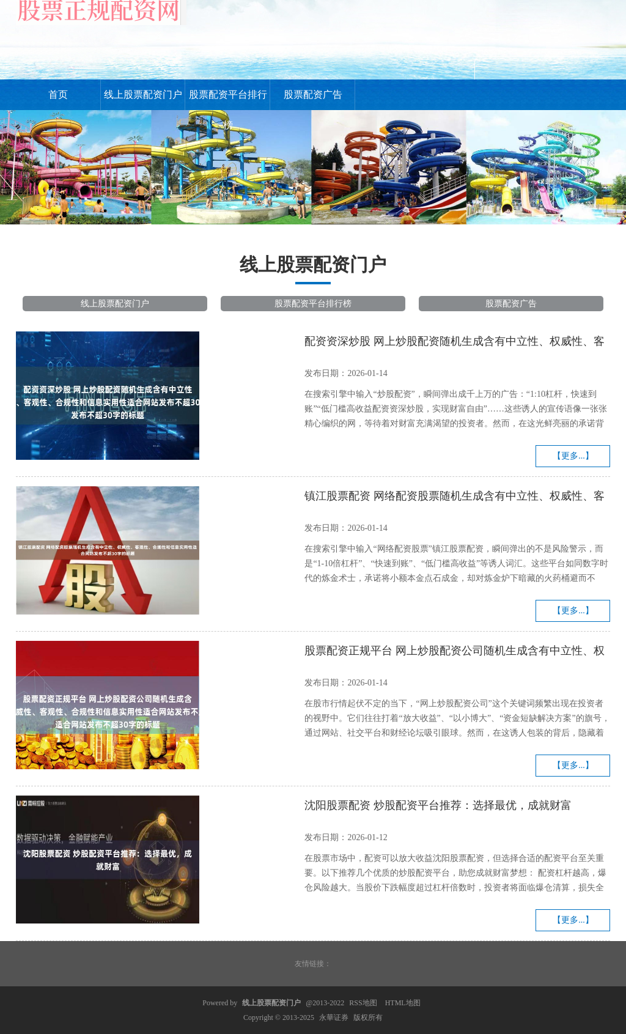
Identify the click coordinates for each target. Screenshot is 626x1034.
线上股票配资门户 (143, 94)
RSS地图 (363, 1003)
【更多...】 (573, 455)
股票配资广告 (313, 94)
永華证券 (333, 1017)
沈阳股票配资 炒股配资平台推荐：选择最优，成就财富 (438, 805)
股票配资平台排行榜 (228, 99)
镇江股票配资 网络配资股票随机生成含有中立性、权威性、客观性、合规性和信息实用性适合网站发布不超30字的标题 (454, 498)
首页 (58, 94)
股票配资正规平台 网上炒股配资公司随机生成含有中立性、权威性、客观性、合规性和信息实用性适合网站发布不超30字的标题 (454, 652)
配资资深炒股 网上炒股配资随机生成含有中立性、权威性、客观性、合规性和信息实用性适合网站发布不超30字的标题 (454, 343)
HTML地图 (403, 1003)
